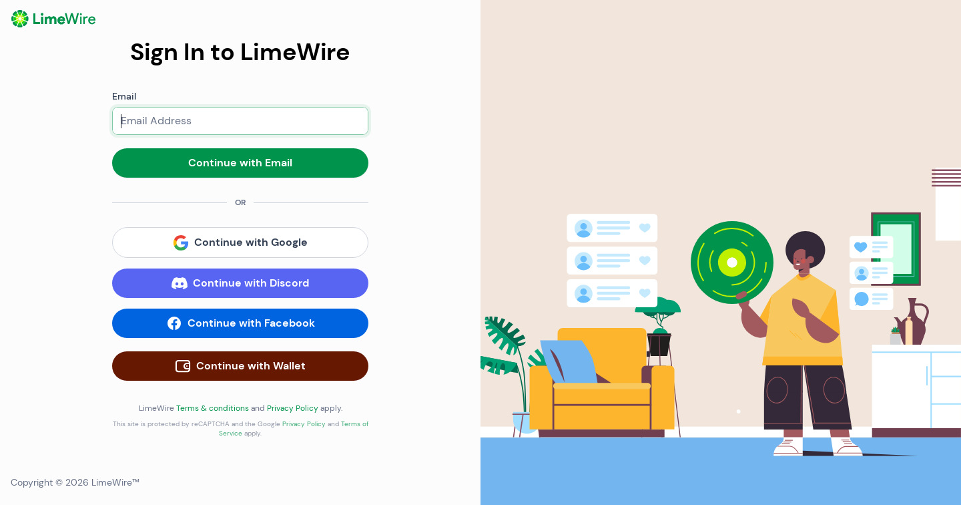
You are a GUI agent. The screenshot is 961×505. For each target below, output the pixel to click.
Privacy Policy (292, 408)
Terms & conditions (212, 408)
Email (124, 96)
